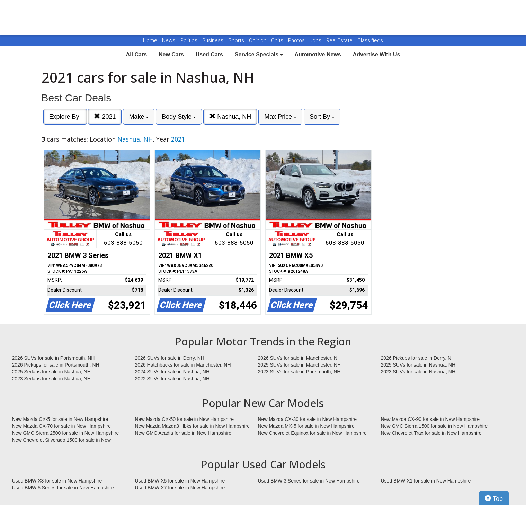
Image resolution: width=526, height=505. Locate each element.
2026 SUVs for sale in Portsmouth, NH (53, 358)
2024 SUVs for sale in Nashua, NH (172, 372)
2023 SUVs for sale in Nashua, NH (418, 372)
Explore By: (65, 116)
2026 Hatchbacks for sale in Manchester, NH (183, 365)
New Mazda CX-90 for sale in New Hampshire (430, 419)
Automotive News (317, 54)
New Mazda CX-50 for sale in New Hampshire (184, 419)
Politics (188, 40)
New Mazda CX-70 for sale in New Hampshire (61, 426)
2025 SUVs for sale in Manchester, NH (299, 365)
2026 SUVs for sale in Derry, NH (169, 358)
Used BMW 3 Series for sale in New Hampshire (309, 481)
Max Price (280, 116)
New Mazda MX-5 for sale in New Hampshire (306, 426)
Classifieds (370, 40)
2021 (105, 116)
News (168, 40)
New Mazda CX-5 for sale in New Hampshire (60, 419)
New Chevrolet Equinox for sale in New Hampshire (312, 433)
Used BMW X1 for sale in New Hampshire (426, 481)
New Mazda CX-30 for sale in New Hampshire (307, 419)
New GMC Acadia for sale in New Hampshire (183, 433)
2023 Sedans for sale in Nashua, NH (51, 378)
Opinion (258, 40)
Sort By (322, 116)
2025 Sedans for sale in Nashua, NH (51, 372)
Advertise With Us (376, 54)
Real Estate (340, 40)
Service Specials (259, 54)
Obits (278, 40)
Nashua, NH (230, 116)
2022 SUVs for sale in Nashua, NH (172, 378)
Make (139, 116)
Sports (237, 40)
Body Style (179, 116)
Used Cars (209, 54)
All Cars (136, 54)
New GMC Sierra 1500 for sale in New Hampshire (434, 426)
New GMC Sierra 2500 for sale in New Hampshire (65, 433)
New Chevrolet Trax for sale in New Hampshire (431, 433)
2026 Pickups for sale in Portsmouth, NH (55, 365)
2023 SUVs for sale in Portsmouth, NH (299, 372)
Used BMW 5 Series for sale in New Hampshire (63, 487)
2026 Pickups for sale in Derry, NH (418, 358)
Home (150, 40)
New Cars (171, 54)
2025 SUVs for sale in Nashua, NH (418, 365)
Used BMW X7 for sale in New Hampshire (180, 487)
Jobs (316, 40)
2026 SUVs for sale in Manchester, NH (299, 358)
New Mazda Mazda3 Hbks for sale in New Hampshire (192, 426)
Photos (297, 40)
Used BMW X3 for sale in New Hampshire (57, 481)
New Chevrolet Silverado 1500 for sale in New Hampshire (61, 440)
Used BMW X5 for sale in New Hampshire (180, 481)
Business (213, 40)
